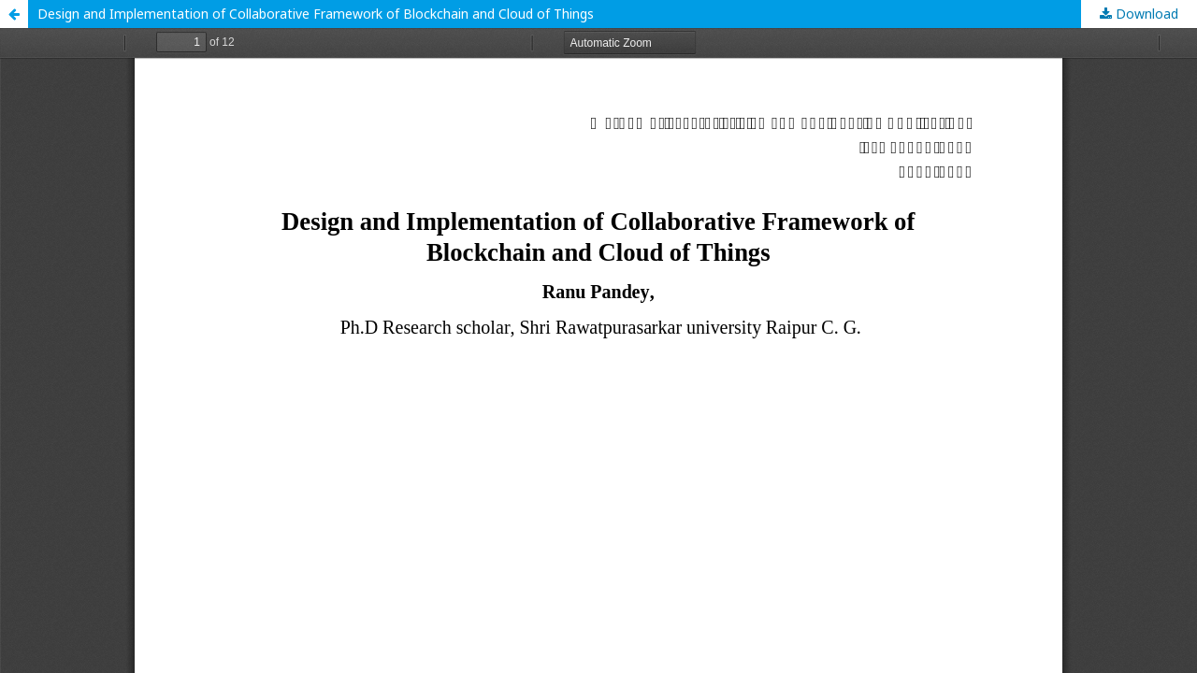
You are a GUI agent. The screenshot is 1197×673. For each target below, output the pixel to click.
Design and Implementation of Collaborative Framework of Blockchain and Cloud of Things (315, 13)
